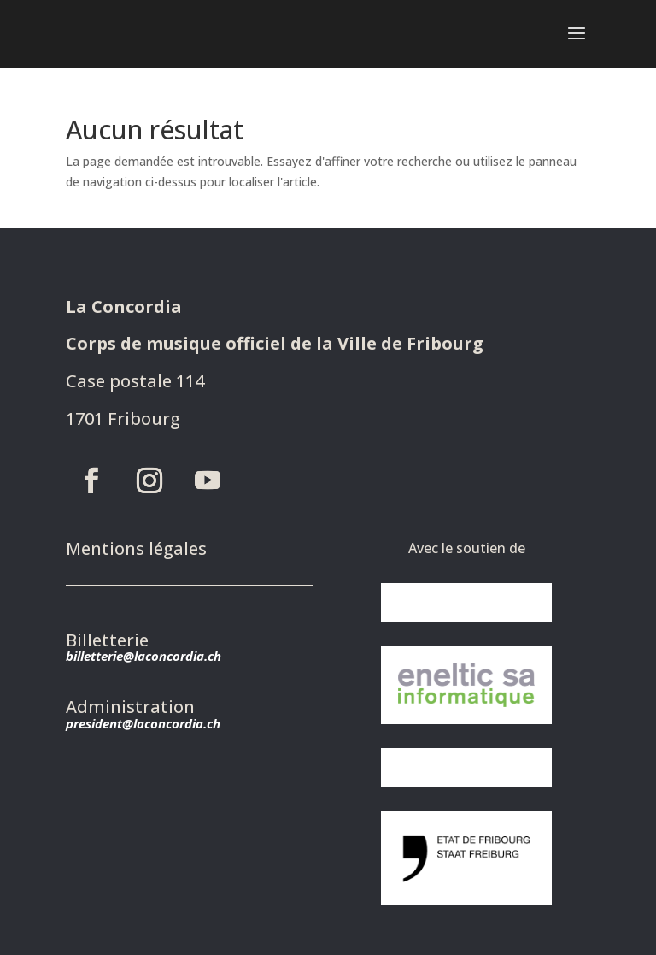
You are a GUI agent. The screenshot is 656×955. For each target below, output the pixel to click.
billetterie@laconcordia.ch (143, 655)
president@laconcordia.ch (143, 723)
